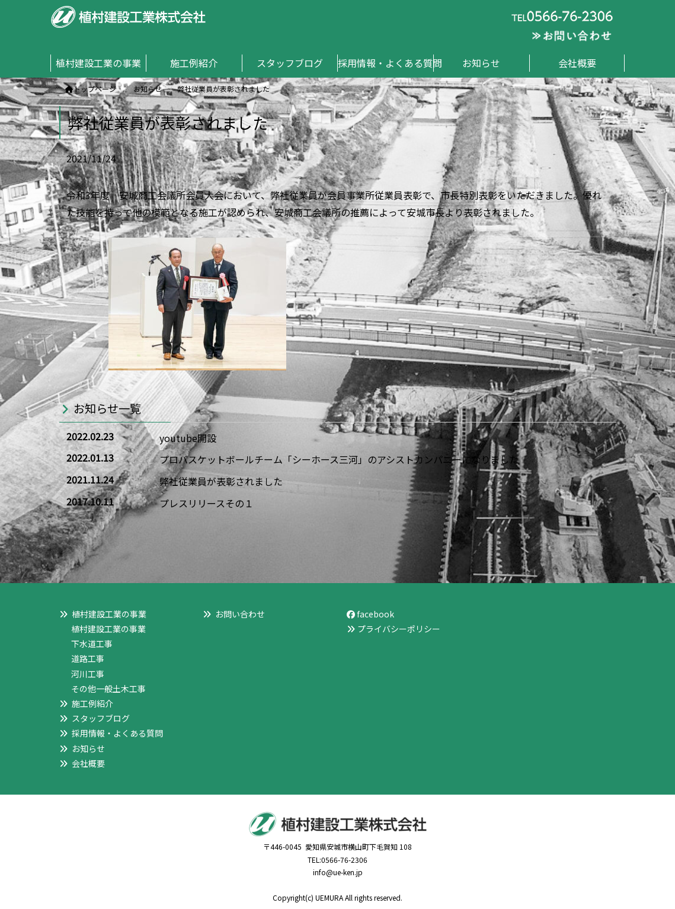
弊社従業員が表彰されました (221, 481)
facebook (370, 614)
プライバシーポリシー (398, 629)
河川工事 (87, 674)
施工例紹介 (92, 703)
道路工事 (87, 658)
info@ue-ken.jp (338, 872)
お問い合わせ (240, 614)
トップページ (90, 89)
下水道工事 (92, 643)
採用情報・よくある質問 (117, 733)
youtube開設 (187, 438)
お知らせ (88, 748)
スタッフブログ (101, 718)
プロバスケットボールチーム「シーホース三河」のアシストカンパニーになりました (339, 459)
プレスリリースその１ (206, 503)
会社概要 (88, 763)
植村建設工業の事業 (108, 629)
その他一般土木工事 (108, 688)
